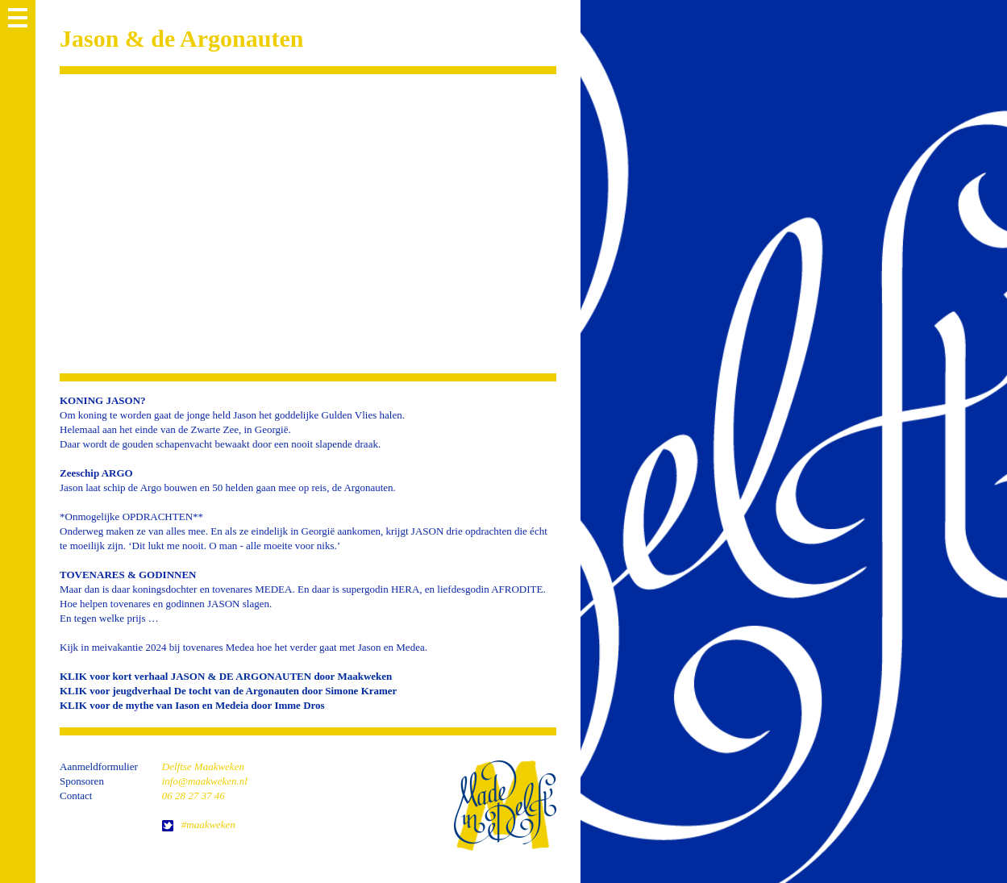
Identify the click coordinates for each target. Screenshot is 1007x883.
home (504, 805)
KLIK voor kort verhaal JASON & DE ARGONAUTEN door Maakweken (226, 676)
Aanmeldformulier (99, 766)
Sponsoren (82, 781)
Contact (76, 795)
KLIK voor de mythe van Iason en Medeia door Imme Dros (192, 705)
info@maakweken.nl (205, 781)
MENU (17, 17)
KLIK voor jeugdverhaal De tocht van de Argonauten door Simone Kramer (228, 691)
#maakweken (208, 824)
